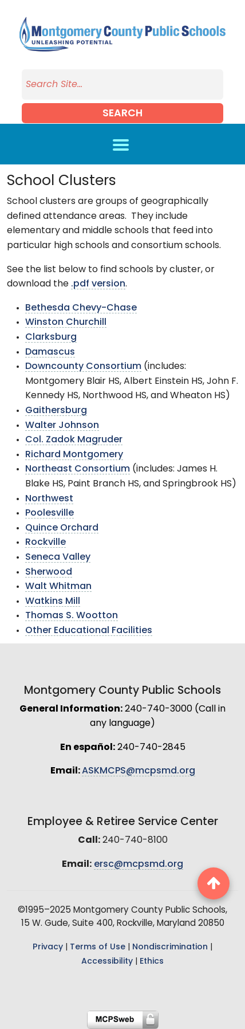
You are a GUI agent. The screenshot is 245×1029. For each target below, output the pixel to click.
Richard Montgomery (74, 454)
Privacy (48, 947)
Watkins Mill (52, 601)
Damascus (50, 352)
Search (122, 114)
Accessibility (107, 961)
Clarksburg (51, 337)
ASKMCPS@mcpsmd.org (138, 771)
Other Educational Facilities (88, 630)
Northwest (49, 499)
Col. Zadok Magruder (73, 440)
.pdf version (98, 284)
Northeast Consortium (77, 469)
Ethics (152, 961)
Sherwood (48, 572)
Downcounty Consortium (83, 366)
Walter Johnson (62, 425)
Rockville (45, 542)
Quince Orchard (61, 528)
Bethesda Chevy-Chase (81, 308)
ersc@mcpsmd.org (138, 864)
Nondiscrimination (170, 947)
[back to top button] (213, 883)
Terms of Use (97, 947)
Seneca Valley (57, 557)
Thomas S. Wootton (71, 615)
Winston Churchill (65, 322)
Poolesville (49, 513)
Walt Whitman (58, 586)
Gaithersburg (56, 410)
